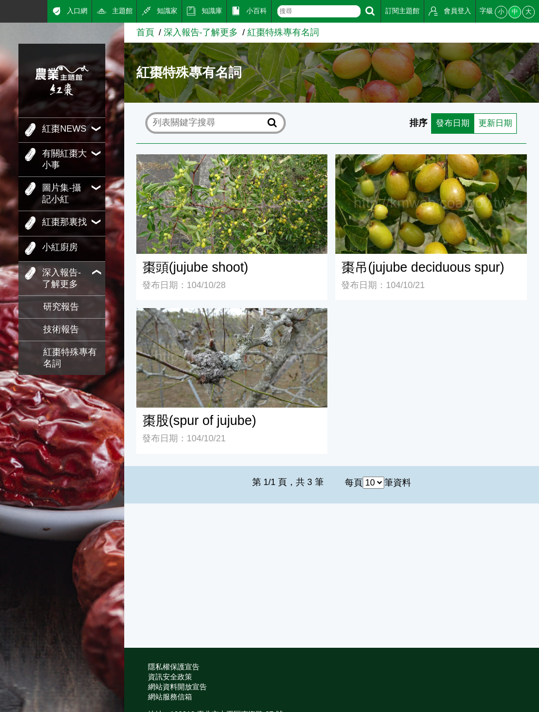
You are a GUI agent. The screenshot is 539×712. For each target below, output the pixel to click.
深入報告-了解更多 (201, 32)
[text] (319, 11)
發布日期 (449, 123)
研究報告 (61, 307)
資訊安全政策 (170, 677)
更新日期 (494, 123)
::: (3, 10)
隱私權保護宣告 (173, 666)
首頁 (145, 32)
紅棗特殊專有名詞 (70, 358)
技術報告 (61, 329)
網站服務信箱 (170, 697)
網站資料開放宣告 (177, 687)
